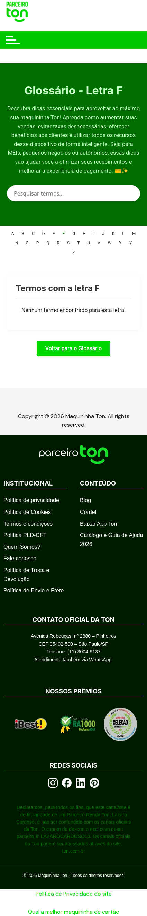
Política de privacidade (31, 500)
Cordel (88, 512)
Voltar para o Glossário (73, 348)
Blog (85, 500)
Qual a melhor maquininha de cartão (73, 911)
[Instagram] (53, 783)
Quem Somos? (21, 547)
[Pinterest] (94, 783)
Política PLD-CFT (24, 535)
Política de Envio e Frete (33, 590)
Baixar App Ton (98, 524)
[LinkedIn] (80, 783)
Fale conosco (19, 558)
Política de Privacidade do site (74, 893)
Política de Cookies (27, 512)
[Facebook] (67, 783)
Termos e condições (28, 524)
